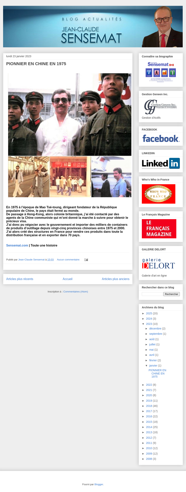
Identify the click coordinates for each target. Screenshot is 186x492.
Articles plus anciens (115, 279)
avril (152, 354)
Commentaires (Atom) (75, 291)
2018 (149, 405)
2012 (149, 437)
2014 (149, 427)
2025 (149, 313)
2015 (149, 421)
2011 (149, 442)
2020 (149, 395)
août (152, 339)
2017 (149, 411)
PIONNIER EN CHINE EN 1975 (36, 63)
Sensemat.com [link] (17, 245)
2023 (149, 323)
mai (151, 349)
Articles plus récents (19, 279)
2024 (149, 318)
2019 (149, 400)
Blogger (99, 484)
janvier (153, 365)
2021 (149, 390)
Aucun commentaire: (69, 259)
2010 (149, 448)
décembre (155, 328)
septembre (156, 333)
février (153, 360)
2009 (149, 453)
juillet (152, 344)
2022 (149, 384)
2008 (149, 458)
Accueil (67, 279)
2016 (149, 416)
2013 (149, 432)
